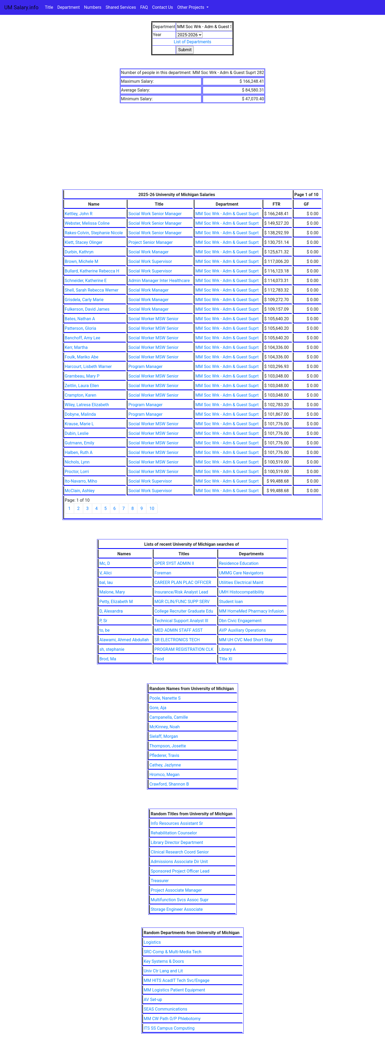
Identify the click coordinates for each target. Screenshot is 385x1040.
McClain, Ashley (80, 490)
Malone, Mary (112, 592)
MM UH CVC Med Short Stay (245, 639)
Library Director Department (177, 842)
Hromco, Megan (164, 774)
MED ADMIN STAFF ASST (178, 630)
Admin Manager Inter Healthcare (159, 280)
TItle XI (225, 658)
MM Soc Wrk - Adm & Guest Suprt (227, 213)
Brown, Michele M (81, 261)
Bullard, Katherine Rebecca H (92, 271)
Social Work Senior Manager (154, 213)
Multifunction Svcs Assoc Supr (179, 899)
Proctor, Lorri (77, 471)
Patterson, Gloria (80, 328)
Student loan (231, 601)
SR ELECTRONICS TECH (177, 639)
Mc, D (104, 563)
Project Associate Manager (176, 890)
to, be (104, 630)
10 (152, 508)
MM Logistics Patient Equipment (174, 990)
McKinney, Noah (164, 726)
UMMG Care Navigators (241, 572)
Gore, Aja (157, 707)
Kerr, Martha (76, 347)
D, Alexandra (111, 611)
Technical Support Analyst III (181, 620)
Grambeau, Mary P (82, 376)
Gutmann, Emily (79, 442)
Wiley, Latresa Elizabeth (87, 404)
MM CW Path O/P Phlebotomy (172, 1018)
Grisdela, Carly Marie (84, 299)
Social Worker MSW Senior (153, 318)
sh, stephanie (111, 649)
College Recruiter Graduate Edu (183, 611)
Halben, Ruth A (79, 452)
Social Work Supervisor (150, 261)
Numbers (92, 7)
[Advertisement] (192, 149)
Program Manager (145, 366)
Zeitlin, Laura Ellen (82, 385)
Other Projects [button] (191, 7)
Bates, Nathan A (80, 318)
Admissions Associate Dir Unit (179, 861)
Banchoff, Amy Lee (82, 337)
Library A (227, 649)
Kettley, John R (78, 213)
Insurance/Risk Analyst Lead (181, 592)
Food (159, 658)
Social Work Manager (148, 251)
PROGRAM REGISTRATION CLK (183, 649)
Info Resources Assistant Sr (177, 823)
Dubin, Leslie (77, 433)
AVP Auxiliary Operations (242, 630)
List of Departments (192, 41)
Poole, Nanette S (165, 698)
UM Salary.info (21, 7)
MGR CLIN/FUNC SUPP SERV (182, 601)
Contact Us (162, 7)
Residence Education (239, 563)
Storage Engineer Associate (177, 909)
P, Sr (103, 620)
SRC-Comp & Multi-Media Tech (172, 951)
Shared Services (121, 7)
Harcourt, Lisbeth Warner (88, 366)
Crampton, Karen (80, 395)
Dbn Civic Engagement (240, 620)
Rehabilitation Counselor (174, 832)
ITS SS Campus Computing (169, 1028)
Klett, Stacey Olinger (84, 242)
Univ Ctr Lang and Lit (163, 970)
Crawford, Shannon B (169, 784)
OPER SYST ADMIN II (174, 563)
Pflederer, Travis (164, 755)
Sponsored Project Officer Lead (180, 871)
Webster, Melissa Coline (87, 223)
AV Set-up (153, 999)
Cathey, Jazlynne (165, 765)
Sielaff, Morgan (163, 736)
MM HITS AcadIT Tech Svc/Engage (177, 980)
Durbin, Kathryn (79, 251)
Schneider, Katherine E (86, 280)
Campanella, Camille (168, 717)
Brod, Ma (107, 658)
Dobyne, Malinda (80, 414)
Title (49, 7)
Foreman (162, 572)
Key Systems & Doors (164, 961)
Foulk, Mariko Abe (82, 356)
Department (68, 7)
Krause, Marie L (79, 423)
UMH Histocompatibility (241, 592)
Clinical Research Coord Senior (180, 852)
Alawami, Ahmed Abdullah (124, 639)
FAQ (144, 7)
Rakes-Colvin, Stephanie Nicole (94, 232)
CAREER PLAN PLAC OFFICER (182, 582)
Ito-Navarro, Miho (81, 481)
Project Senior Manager (150, 242)
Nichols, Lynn (77, 462)
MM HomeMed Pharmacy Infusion (251, 611)
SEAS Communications (165, 1009)
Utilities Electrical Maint (241, 582)
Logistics (152, 942)
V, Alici (105, 572)
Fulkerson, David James (87, 309)
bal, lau (106, 582)
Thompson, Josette (167, 745)
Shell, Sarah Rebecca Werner (92, 290)
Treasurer (160, 880)
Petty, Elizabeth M (116, 601)
